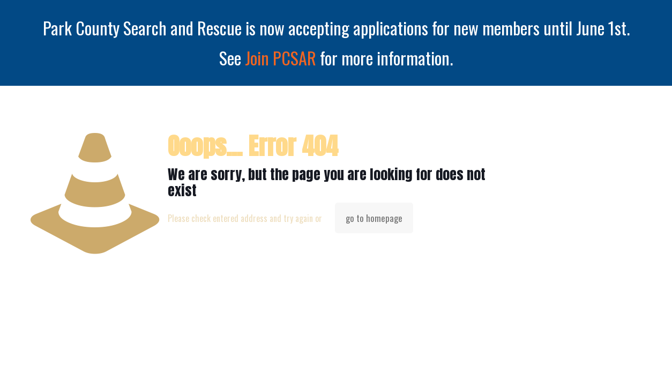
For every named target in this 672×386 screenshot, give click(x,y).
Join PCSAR (280, 57)
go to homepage (374, 218)
